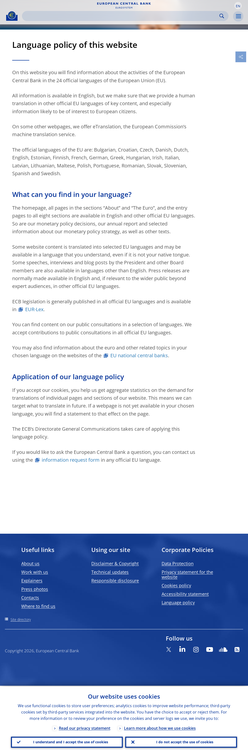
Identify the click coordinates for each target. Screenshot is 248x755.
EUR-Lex (34, 309)
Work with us (34, 572)
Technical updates (110, 572)
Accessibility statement (185, 594)
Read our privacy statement (84, 727)
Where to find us (38, 606)
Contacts (30, 598)
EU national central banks (139, 355)
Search (222, 16)
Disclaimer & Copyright (115, 563)
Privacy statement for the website (187, 574)
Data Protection (178, 563)
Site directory (20, 619)
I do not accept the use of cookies (184, 741)
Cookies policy (176, 585)
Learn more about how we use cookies (160, 727)
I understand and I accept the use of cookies (70, 741)
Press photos (34, 589)
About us (30, 563)
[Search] (121, 16)
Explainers (31, 580)
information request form (71, 460)
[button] (238, 5)
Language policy (178, 602)
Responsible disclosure (115, 580)
